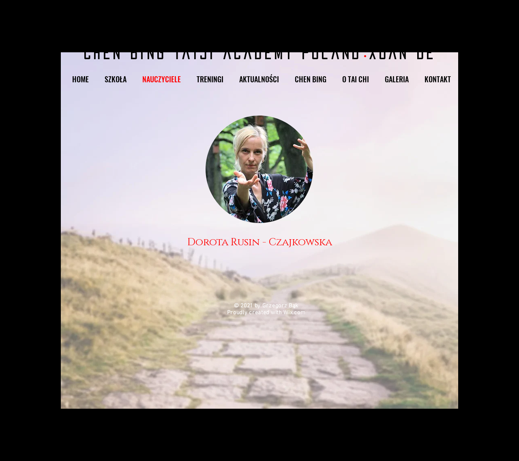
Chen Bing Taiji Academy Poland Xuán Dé (259, 53)
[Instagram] (431, 10)
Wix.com (294, 312)
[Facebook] (447, 10)
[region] (259, 184)
